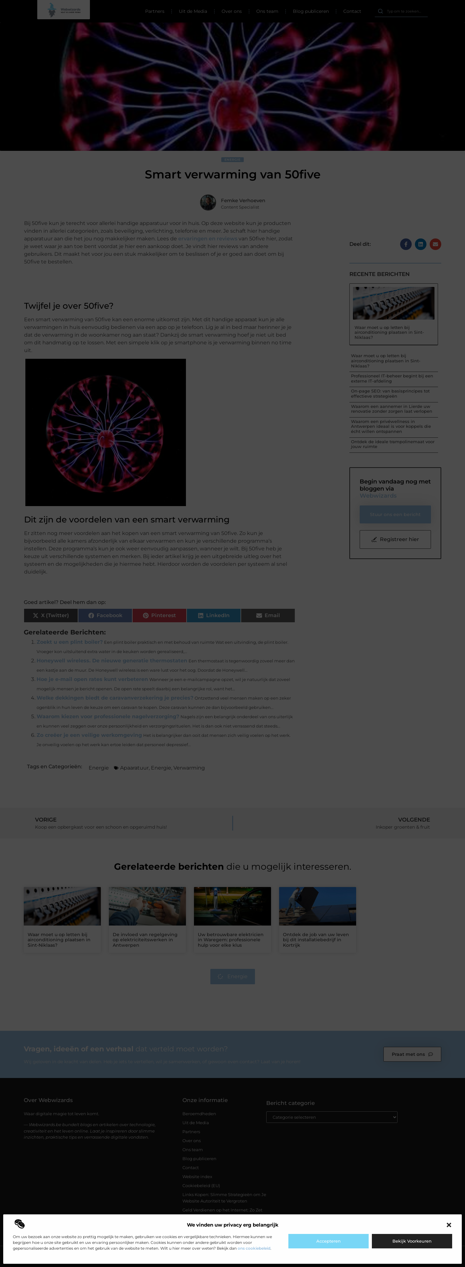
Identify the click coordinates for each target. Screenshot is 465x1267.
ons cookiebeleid (254, 1248)
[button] (449, 1225)
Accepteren (328, 1241)
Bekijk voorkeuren (412, 1241)
